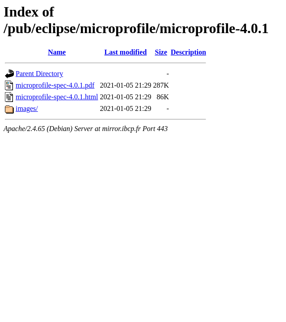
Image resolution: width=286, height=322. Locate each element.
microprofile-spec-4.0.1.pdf (55, 85)
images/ (27, 108)
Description (188, 52)
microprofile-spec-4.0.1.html (57, 97)
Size (161, 52)
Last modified (126, 52)
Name (57, 52)
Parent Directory (39, 73)
